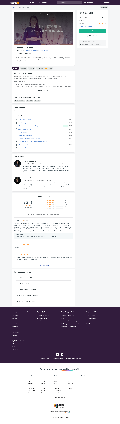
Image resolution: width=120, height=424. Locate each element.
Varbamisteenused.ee (59, 397)
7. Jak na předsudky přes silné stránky (29, 138)
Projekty (14, 335)
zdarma (66, 125)
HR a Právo (15, 338)
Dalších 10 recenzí (43, 265)
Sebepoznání (30, 100)
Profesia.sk (30, 381)
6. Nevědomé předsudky (25, 135)
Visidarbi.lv (57, 388)
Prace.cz (30, 386)
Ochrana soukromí (44, 358)
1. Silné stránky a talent (24, 119)
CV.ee (55, 383)
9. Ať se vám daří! (23, 145)
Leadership (15, 315)
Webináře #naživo (42, 318)
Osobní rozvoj (16, 329)
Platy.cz (43, 388)
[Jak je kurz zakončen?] (43, 278)
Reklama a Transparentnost (73, 358)
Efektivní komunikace (20, 100)
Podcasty (15, 349)
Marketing (15, 326)
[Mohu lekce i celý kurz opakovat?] (43, 295)
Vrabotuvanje (71, 383)
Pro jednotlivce (90, 315)
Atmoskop (30, 392)
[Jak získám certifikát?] (43, 283)
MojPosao (70, 379)
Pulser (69, 390)
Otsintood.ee (57, 390)
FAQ (62, 318)
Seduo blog (40, 324)
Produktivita (15, 332)
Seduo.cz (43, 383)
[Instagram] (62, 354)
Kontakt (88, 324)
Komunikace (15, 321)
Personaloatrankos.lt (59, 392)
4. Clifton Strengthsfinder (25, 129)
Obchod (14, 318)
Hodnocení (44, 68)
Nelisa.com (30, 395)
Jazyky (14, 346)
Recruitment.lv (57, 395)
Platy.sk (43, 390)
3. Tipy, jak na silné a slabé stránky (28, 126)
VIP (13, 343)
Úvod (13, 7)
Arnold (42, 379)
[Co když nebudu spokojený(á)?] (43, 301)
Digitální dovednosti (18, 341)
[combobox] (69, 2)
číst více (25, 172)
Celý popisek (43, 90)
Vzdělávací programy (43, 315)
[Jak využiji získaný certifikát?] (43, 289)
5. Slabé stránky (22, 132)
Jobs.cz (29, 379)
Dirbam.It (56, 386)
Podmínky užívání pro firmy (69, 321)
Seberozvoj (37, 100)
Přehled (15, 68)
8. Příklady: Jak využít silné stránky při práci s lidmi (32, 141)
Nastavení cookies (57, 358)
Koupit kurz (92, 31)
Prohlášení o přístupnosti (68, 326)
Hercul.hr (70, 386)
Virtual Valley (71, 388)
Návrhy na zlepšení (91, 321)
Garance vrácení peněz (85, 26)
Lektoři (31, 68)
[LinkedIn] (57, 354)
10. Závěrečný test (23, 148)
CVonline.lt (57, 379)
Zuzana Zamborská (31, 50)
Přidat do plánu (92, 36)
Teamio (43, 381)
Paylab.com (44, 392)
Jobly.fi (82, 379)
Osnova (23, 68)
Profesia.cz (30, 383)
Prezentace (15, 324)
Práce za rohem (31, 390)
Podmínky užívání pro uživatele (70, 324)
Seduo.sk (43, 386)
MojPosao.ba (71, 381)
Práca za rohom (31, 388)
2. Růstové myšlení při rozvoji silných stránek (31, 123)
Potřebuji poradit (91, 318)
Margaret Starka (43, 50)
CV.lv (55, 381)
